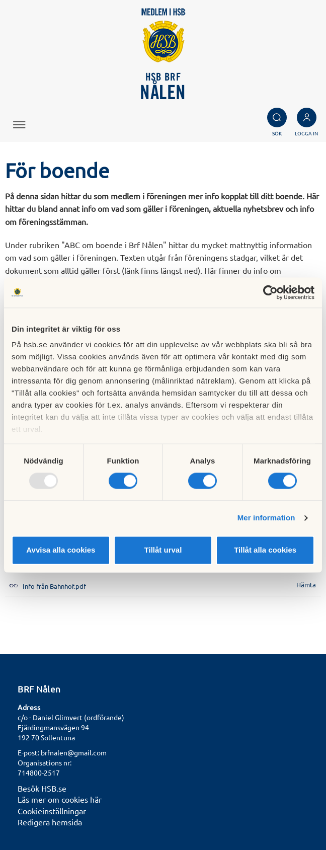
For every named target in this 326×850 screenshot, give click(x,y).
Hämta (306, 584)
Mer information (266, 518)
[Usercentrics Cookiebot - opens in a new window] (270, 292)
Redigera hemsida (50, 822)
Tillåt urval (163, 550)
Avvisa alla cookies (60, 550)
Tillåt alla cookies (265, 550)
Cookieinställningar (52, 811)
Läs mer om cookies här (60, 799)
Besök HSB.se (42, 788)
